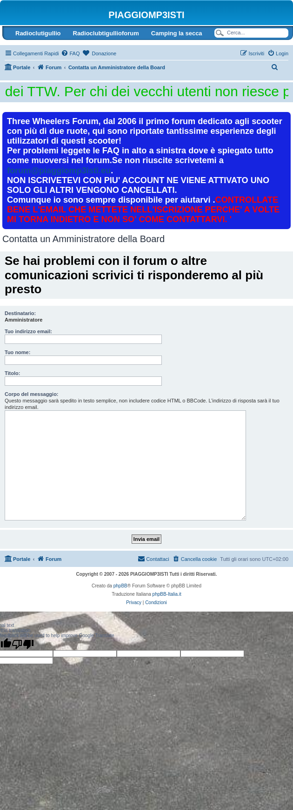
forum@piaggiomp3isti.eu (59, 170)
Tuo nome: (17, 352)
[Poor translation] (23, 644)
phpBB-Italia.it (167, 594)
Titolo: (12, 373)
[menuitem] (70, 53)
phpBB (120, 585)
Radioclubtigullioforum (106, 33)
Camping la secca (176, 33)
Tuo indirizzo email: (28, 331)
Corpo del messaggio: (32, 394)
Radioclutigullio (38, 33)
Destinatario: (20, 313)
